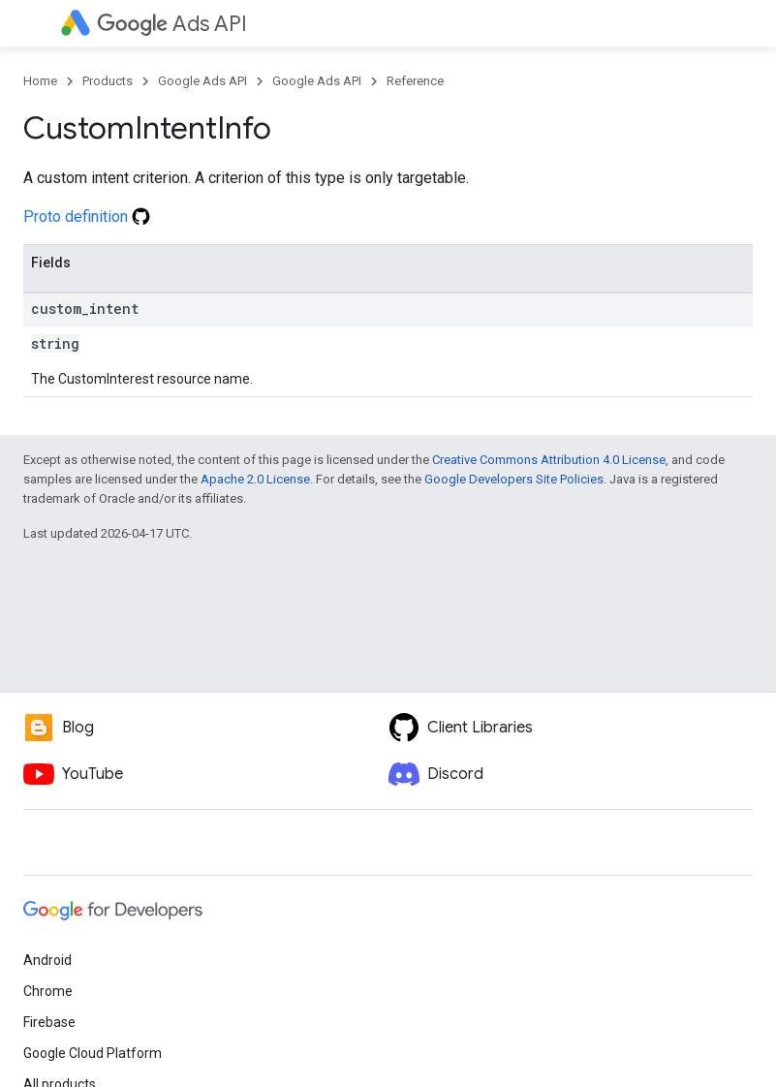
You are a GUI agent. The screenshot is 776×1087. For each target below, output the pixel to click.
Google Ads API (202, 81)
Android (47, 960)
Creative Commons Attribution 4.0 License (549, 459)
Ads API (172, 24)
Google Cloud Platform (92, 1053)
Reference (415, 81)
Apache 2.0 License (255, 479)
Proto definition (86, 216)
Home (40, 81)
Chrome (48, 991)
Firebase (49, 1022)
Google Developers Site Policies (514, 479)
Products (107, 81)
